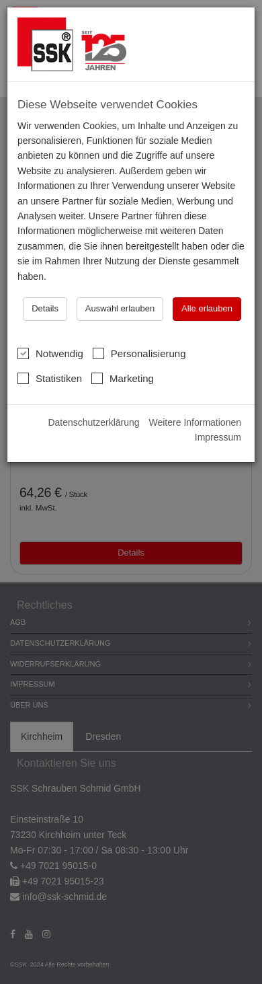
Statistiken (49, 378)
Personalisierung (139, 353)
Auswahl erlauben (120, 308)
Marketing (122, 378)
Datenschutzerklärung (93, 422)
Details (45, 308)
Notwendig (50, 353)
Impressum (218, 437)
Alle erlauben (206, 308)
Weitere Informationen (195, 422)
